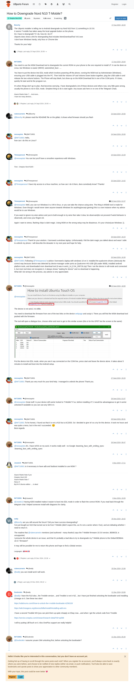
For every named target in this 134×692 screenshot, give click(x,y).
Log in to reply (121, 18)
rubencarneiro (19, 114)
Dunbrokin (18, 592)
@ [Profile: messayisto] (19, 158)
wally (16, 519)
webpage (79, 314)
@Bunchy (30, 114)
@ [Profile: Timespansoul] (20, 184)
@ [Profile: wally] (17, 572)
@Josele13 (28, 498)
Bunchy (17, 25)
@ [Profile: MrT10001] (19, 138)
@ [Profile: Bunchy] (18, 117)
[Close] (125, 656)
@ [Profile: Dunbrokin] (19, 640)
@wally (29, 568)
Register (12, 677)
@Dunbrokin (28, 637)
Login (20, 677)
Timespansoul (19, 155)
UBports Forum (21, 4)
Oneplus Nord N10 (14, 18)
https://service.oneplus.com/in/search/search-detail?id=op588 (39, 618)
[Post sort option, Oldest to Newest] (110, 18)
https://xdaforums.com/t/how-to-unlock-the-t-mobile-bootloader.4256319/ (43, 603)
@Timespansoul (31, 181)
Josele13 (17, 463)
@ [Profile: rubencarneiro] (34, 533)
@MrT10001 (29, 134)
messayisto (18, 134)
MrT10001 (18, 62)
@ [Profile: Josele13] (18, 502)
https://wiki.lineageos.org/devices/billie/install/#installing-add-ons (40, 608)
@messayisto (32, 155)
